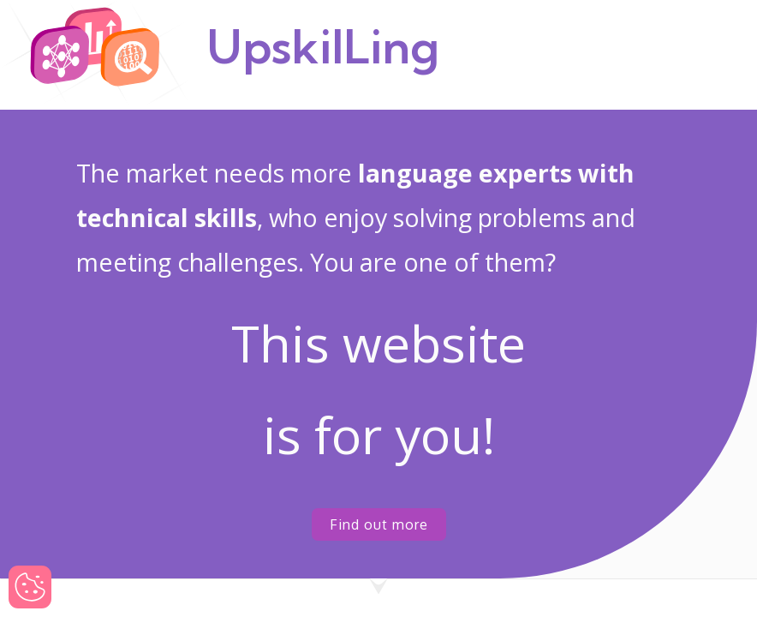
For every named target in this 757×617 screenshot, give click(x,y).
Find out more (379, 524)
